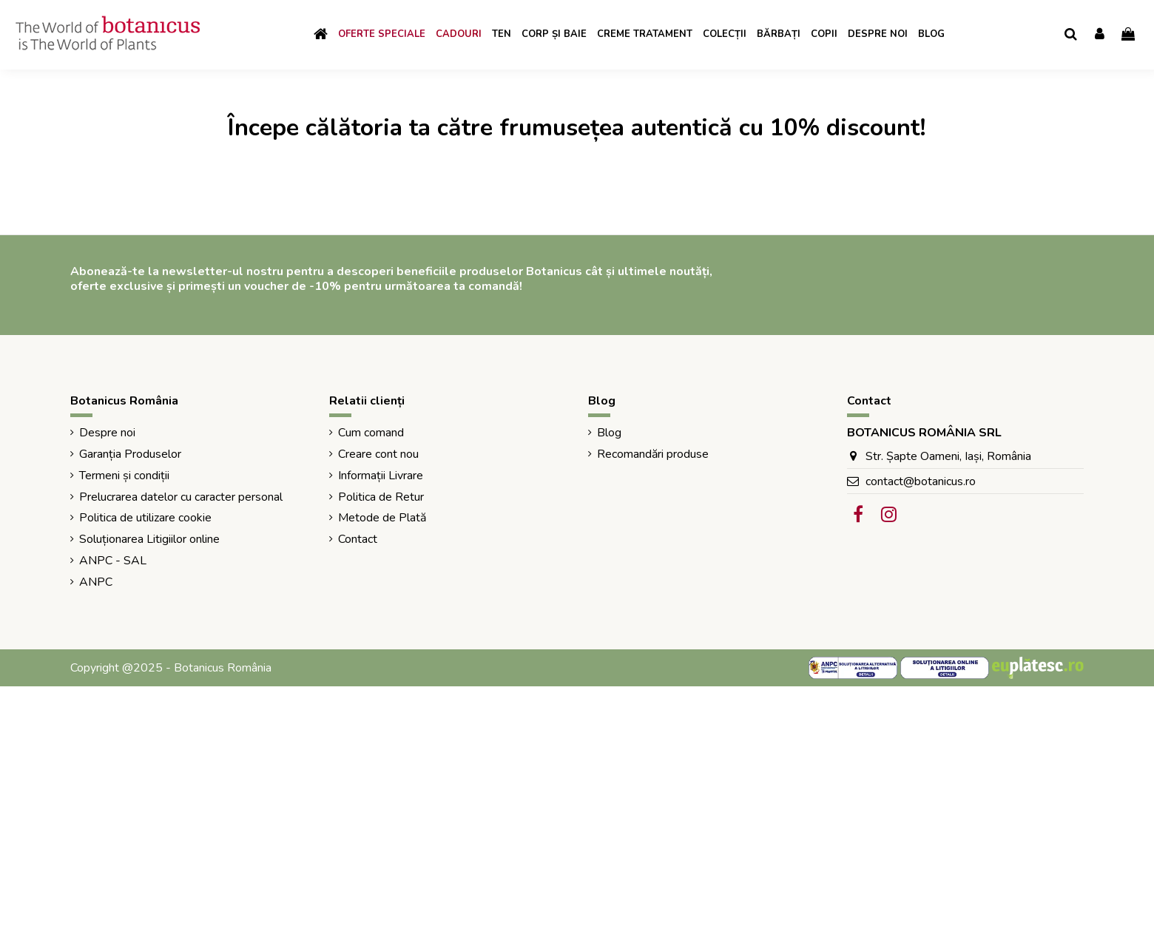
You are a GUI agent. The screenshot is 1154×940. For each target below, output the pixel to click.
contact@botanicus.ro (921, 481)
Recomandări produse (653, 454)
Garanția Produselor (130, 454)
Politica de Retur (381, 497)
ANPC (95, 582)
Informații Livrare (380, 475)
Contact (357, 539)
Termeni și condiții (124, 475)
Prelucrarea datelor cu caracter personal (181, 497)
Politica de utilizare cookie (145, 518)
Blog (609, 433)
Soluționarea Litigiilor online (149, 539)
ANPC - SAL (112, 560)
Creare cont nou (378, 454)
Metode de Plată (382, 518)
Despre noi (107, 433)
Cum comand (371, 433)
